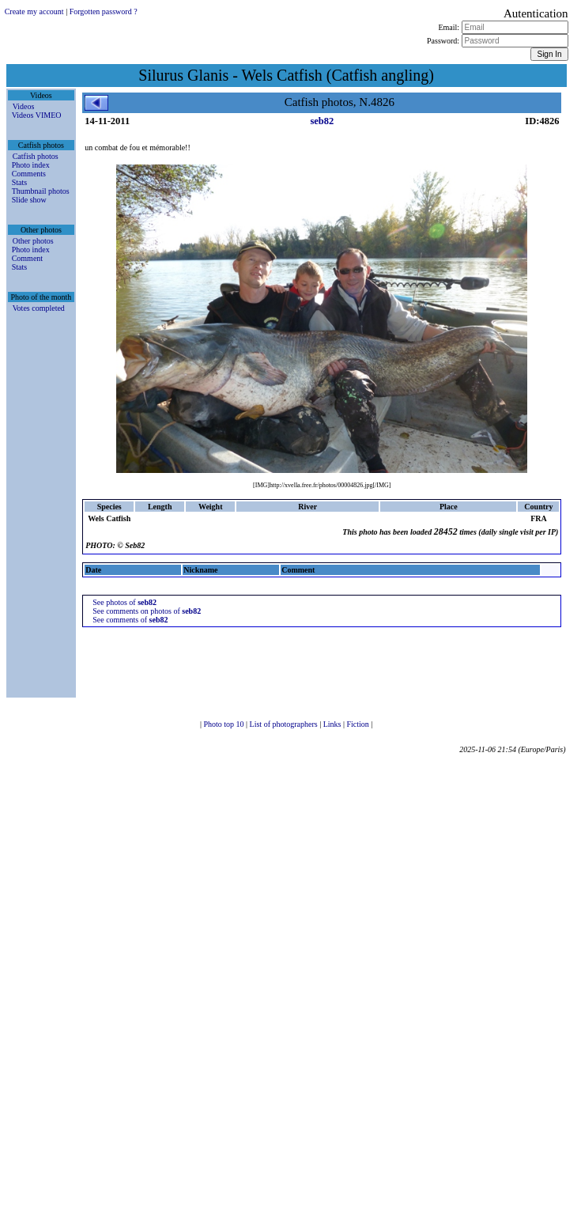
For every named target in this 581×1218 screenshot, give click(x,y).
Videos (24, 106)
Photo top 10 (224, 724)
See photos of (124, 602)
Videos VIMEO (37, 115)
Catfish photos (35, 156)
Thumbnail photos (41, 191)
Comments (29, 173)
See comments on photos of (146, 611)
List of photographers (285, 724)
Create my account (34, 11)
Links (333, 724)
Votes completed (39, 308)
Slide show (29, 199)
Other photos (33, 240)
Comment (27, 258)
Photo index (31, 165)
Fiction (358, 724)
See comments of (130, 619)
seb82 (322, 121)
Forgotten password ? (104, 11)
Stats (19, 182)
